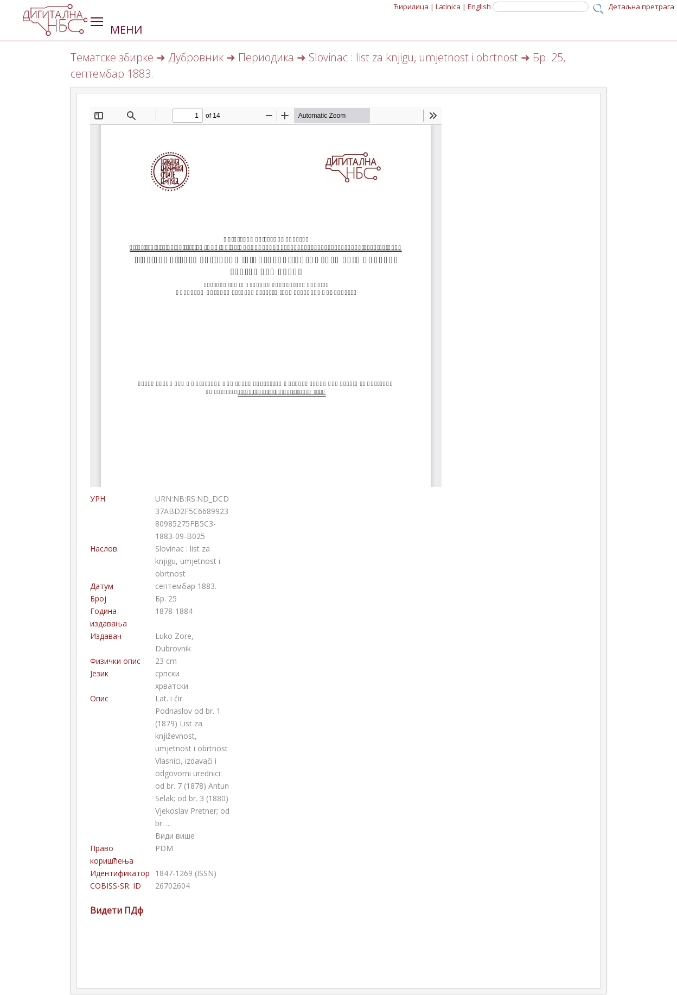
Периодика (266, 57)
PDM (164, 848)
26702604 (172, 885)
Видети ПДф (116, 910)
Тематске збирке (112, 57)
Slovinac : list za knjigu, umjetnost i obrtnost (413, 57)
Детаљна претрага (641, 6)
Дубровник (195, 57)
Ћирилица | (414, 6)
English (479, 6)
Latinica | (451, 6)
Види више (175, 836)
